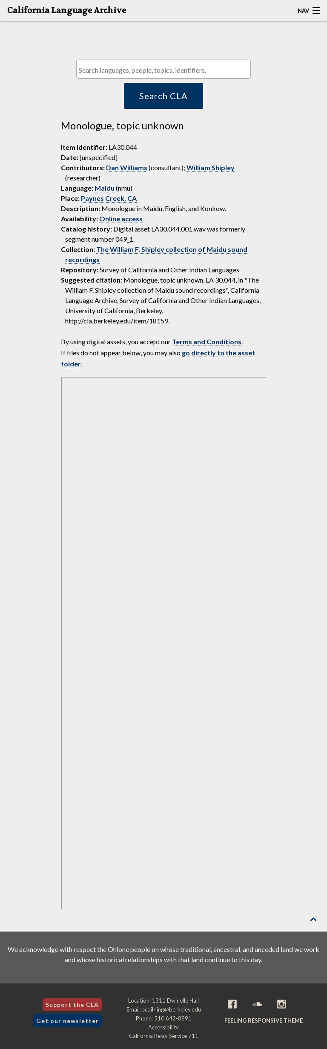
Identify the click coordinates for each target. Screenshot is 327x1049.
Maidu (105, 188)
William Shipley (210, 167)
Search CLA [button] (163, 96)
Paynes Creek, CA (109, 198)
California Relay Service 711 (163, 1035)
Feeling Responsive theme (263, 1020)
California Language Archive (66, 11)
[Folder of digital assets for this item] (163, 643)
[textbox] (165, 70)
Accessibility (163, 1027)
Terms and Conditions (206, 341)
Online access (121, 218)
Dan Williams (126, 167)
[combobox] (163, 69)
